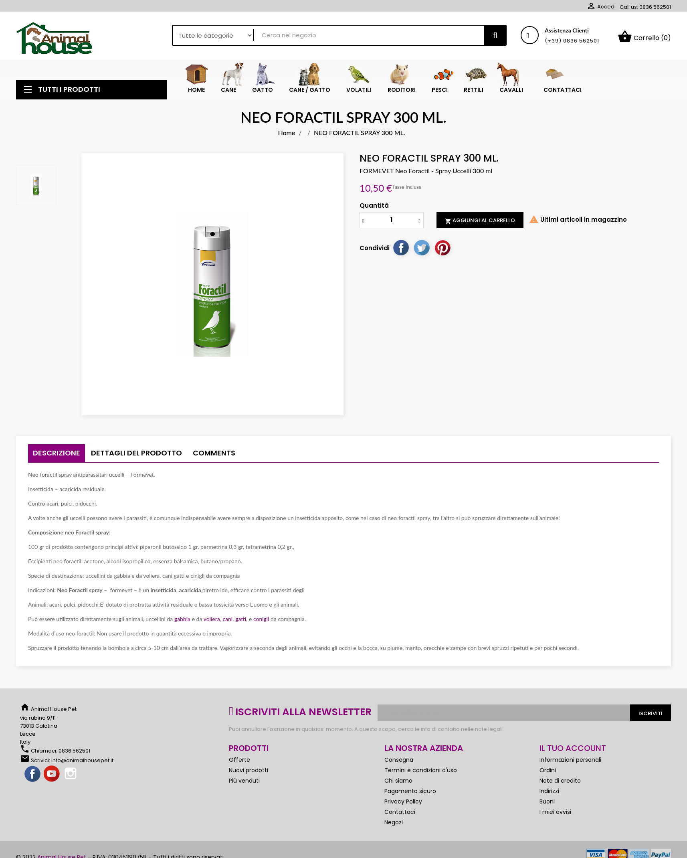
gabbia (182, 622)
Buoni (547, 805)
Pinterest (442, 251)
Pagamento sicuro (410, 794)
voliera (211, 622)
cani (227, 622)
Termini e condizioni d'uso (420, 773)
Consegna (398, 763)
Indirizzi (549, 794)
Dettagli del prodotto (136, 456)
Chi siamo (398, 784)
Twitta (422, 251)
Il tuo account (572, 751)
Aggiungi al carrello (480, 224)
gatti (240, 622)
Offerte (239, 763)
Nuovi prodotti (248, 773)
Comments (214, 456)
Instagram (71, 777)
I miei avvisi (555, 815)
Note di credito (560, 784)
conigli (260, 622)
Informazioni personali (570, 763)
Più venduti (244, 784)
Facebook (33, 777)
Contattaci (399, 815)
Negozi (393, 826)
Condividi (401, 251)
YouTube (52, 777)
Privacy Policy (403, 805)
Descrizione (56, 456)
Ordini (547, 773)
